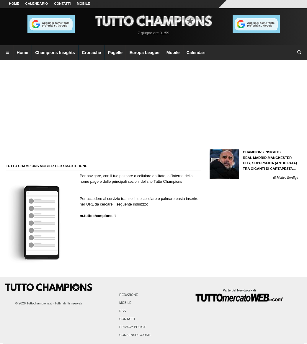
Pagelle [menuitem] (115, 52)
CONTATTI (62, 3)
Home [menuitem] (22, 52)
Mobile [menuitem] (173, 52)
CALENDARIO (36, 3)
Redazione (128, 295)
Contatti (127, 319)
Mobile (125, 303)
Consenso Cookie (135, 335)
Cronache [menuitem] (91, 52)
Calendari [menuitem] (196, 52)
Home (14, 3)
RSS (122, 311)
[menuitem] (7, 52)
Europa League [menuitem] (145, 52)
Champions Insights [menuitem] (55, 52)
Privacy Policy (132, 327)
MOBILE (83, 3)
